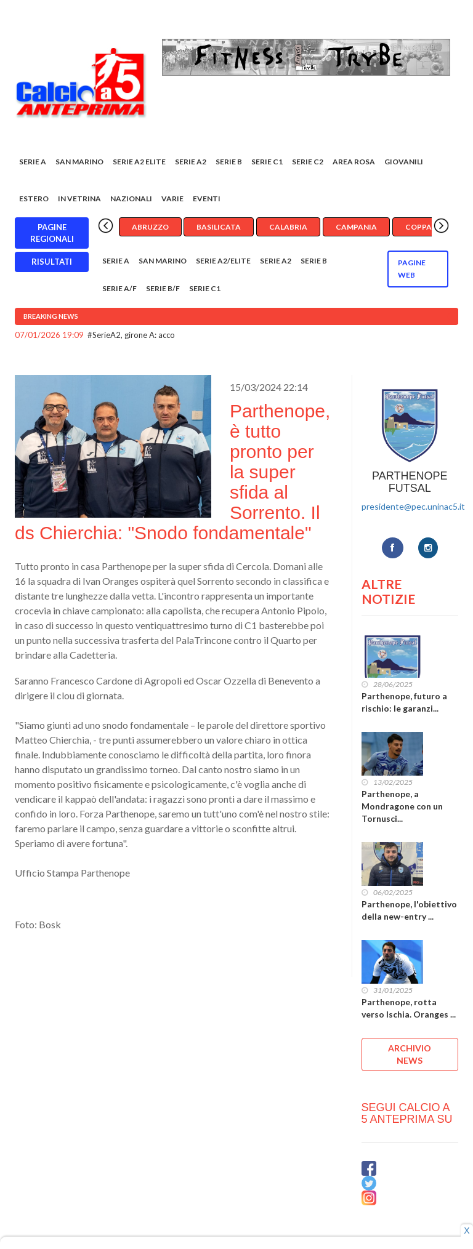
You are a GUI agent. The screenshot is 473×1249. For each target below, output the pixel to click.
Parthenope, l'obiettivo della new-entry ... (409, 910)
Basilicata (218, 226)
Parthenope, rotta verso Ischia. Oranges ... (409, 1008)
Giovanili (403, 161)
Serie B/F (163, 288)
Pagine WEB (412, 268)
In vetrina (79, 198)
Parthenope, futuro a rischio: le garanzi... (404, 702)
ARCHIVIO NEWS (409, 1054)
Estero (34, 198)
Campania (356, 226)
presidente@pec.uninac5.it (413, 506)
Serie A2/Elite (223, 260)
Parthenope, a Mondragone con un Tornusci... (402, 806)
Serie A (32, 161)
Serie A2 (190, 161)
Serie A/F (119, 288)
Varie (172, 198)
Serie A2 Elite (139, 161)
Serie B (229, 161)
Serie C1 (267, 161)
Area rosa (354, 161)
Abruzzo (150, 226)
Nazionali (131, 198)
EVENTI (206, 198)
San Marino (79, 161)
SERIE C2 (307, 161)
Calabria (288, 226)
